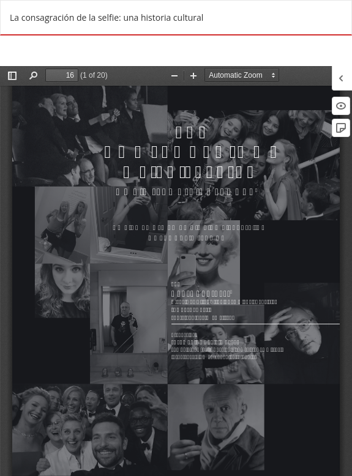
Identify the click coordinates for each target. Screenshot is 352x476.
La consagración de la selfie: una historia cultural (106, 17)
